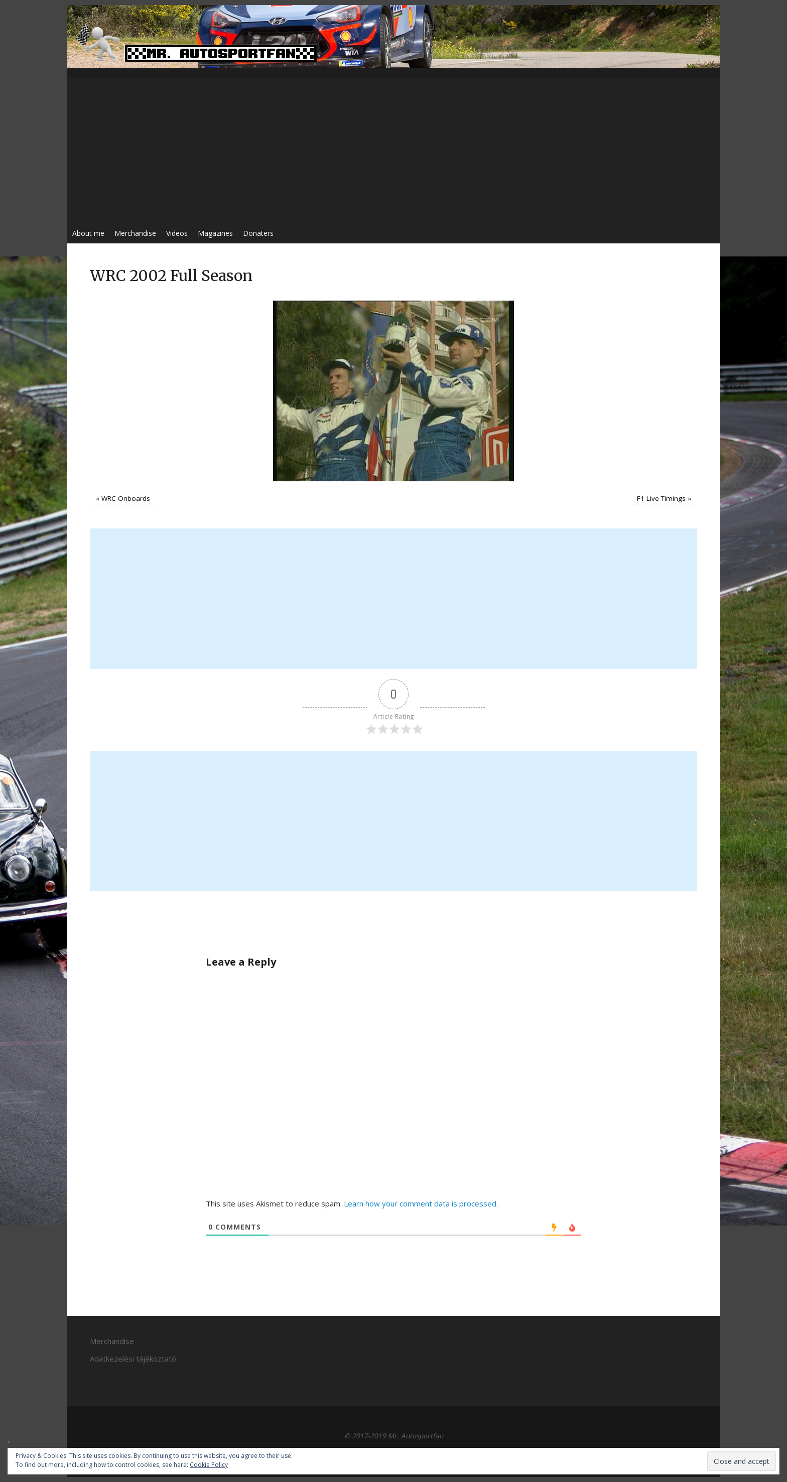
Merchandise (135, 233)
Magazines (215, 233)
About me (88, 233)
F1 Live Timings (661, 498)
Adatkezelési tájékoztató (133, 1359)
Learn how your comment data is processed (420, 1203)
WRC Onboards (125, 498)
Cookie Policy (209, 1464)
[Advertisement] (393, 148)
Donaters (258, 233)
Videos (177, 233)
